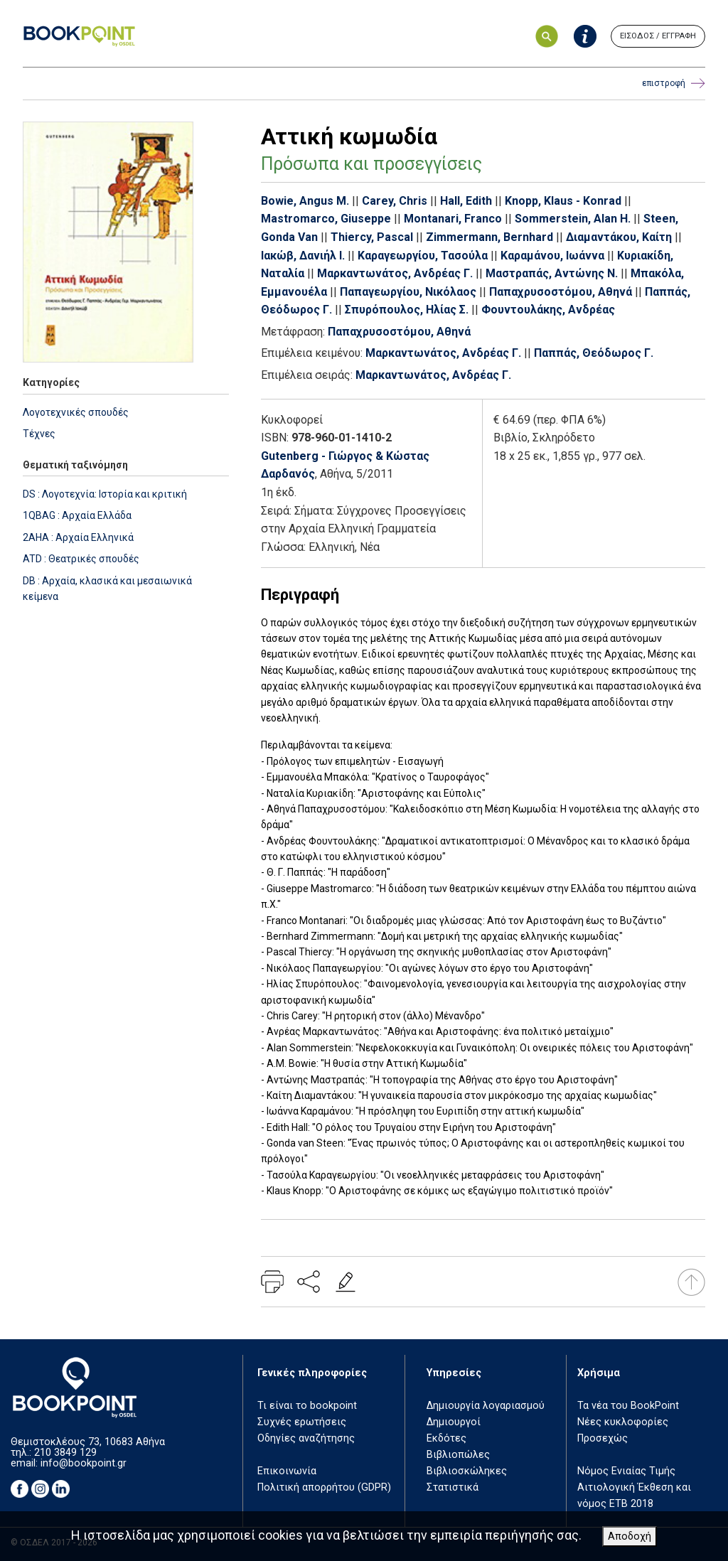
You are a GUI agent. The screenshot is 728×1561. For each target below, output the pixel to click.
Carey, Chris (394, 201)
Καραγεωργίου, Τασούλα (423, 255)
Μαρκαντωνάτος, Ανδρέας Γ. (395, 273)
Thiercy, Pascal (372, 237)
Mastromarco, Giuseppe (326, 218)
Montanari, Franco (453, 218)
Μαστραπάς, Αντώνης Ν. (552, 273)
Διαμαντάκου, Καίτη (619, 237)
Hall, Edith (466, 201)
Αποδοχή (629, 1536)
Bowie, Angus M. (305, 201)
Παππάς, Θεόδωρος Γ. (593, 353)
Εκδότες (446, 1438)
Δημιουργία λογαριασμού (486, 1406)
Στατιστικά (452, 1487)
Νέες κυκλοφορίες (622, 1422)
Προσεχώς (602, 1438)
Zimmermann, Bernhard (489, 237)
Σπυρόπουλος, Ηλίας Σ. (407, 309)
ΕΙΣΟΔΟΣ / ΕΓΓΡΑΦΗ (658, 36)
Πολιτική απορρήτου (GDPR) (324, 1487)
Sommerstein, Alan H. (573, 218)
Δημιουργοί (454, 1422)
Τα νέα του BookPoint (628, 1406)
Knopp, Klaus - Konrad (563, 201)
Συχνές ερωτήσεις (301, 1422)
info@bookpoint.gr (84, 1463)
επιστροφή (673, 83)
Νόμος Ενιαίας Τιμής (626, 1471)
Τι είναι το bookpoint (307, 1406)
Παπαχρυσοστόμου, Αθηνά (560, 292)
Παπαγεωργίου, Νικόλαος (408, 292)
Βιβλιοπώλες (458, 1455)
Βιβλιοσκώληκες (467, 1471)
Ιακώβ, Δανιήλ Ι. (303, 255)
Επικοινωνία (286, 1471)
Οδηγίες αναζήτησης (306, 1438)
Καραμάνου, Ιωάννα (552, 255)
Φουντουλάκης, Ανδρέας (548, 309)
